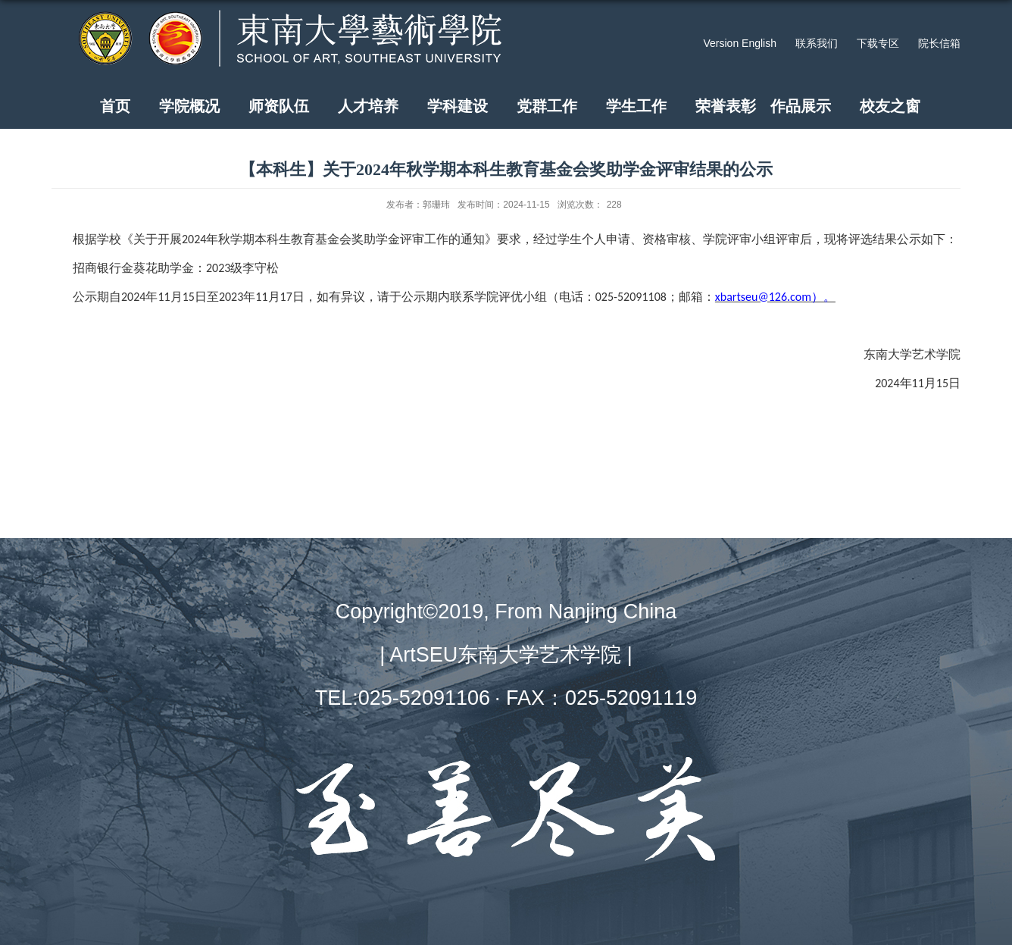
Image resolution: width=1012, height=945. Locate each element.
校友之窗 (890, 106)
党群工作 (547, 106)
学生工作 (636, 106)
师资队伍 (278, 106)
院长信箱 (939, 43)
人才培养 (368, 106)
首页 (115, 106)
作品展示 (800, 106)
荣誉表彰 (725, 106)
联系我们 (816, 43)
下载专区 (878, 43)
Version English (739, 43)
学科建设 (457, 106)
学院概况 (189, 106)
